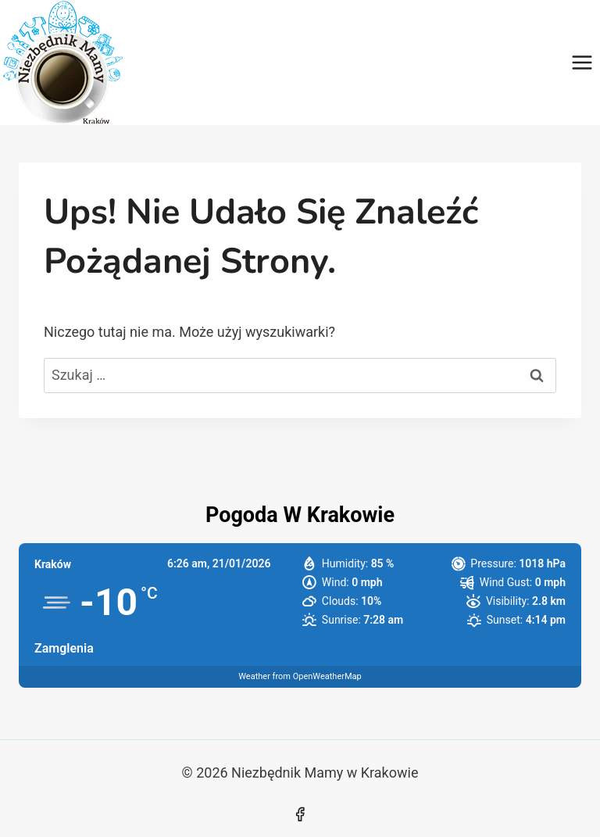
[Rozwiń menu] (581, 62)
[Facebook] (300, 814)
